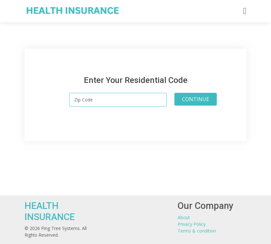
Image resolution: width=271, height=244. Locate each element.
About (184, 217)
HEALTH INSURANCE (50, 211)
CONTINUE (195, 99)
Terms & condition (197, 231)
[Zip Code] (118, 100)
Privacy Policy (192, 224)
